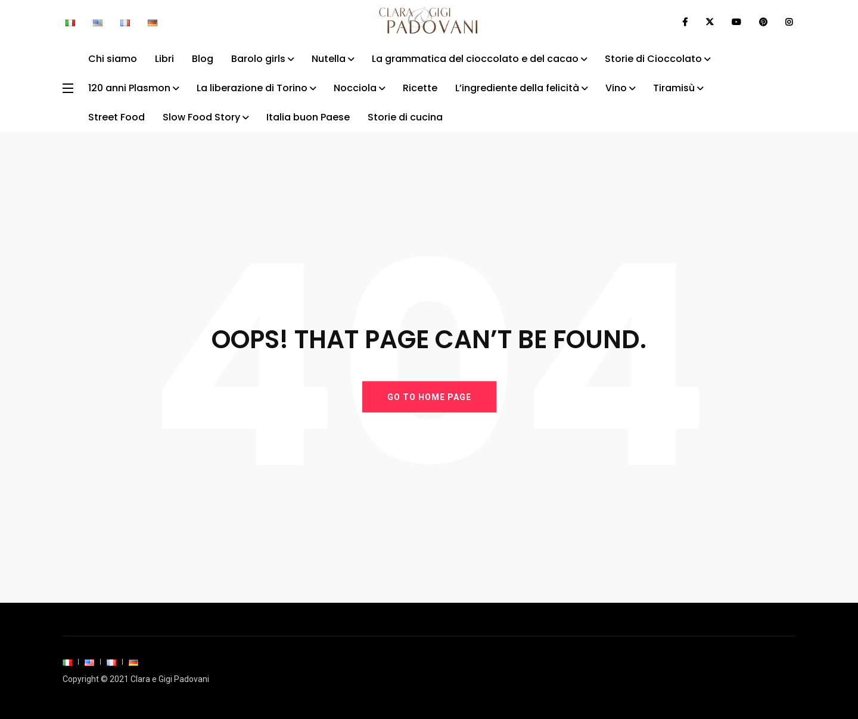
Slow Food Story (201, 117)
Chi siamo (112, 59)
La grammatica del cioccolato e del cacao (475, 59)
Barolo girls (258, 59)
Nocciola (355, 88)
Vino (616, 88)
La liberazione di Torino (252, 88)
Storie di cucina (405, 117)
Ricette (420, 88)
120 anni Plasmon (129, 88)
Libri (164, 59)
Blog (202, 59)
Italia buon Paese (308, 117)
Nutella (329, 59)
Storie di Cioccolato (653, 59)
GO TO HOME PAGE (429, 396)
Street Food (116, 117)
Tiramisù (674, 88)
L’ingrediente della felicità (517, 88)
